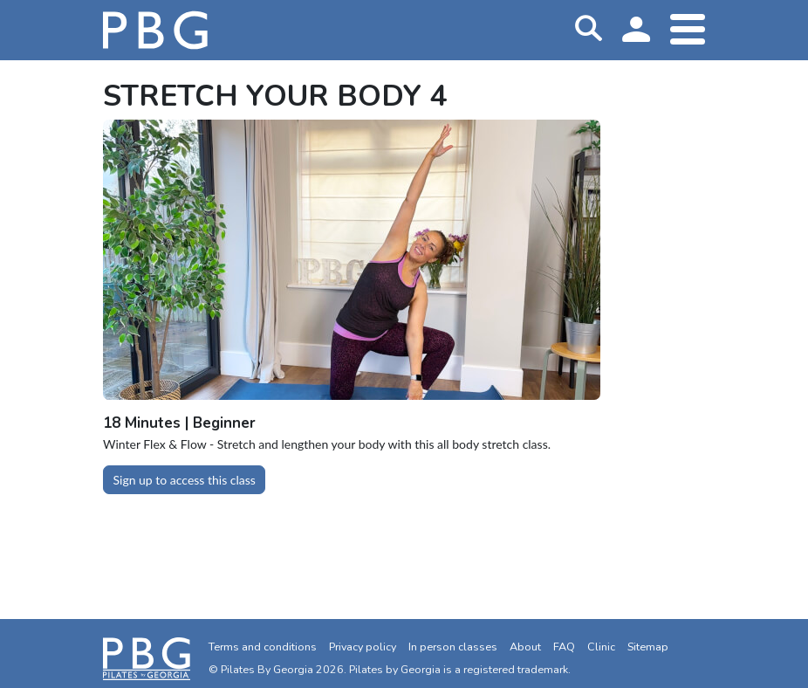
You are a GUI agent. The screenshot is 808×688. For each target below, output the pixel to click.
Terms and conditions (263, 646)
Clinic (601, 646)
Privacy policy (362, 646)
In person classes (452, 646)
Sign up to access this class (184, 479)
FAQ (564, 646)
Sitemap (647, 646)
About (525, 646)
